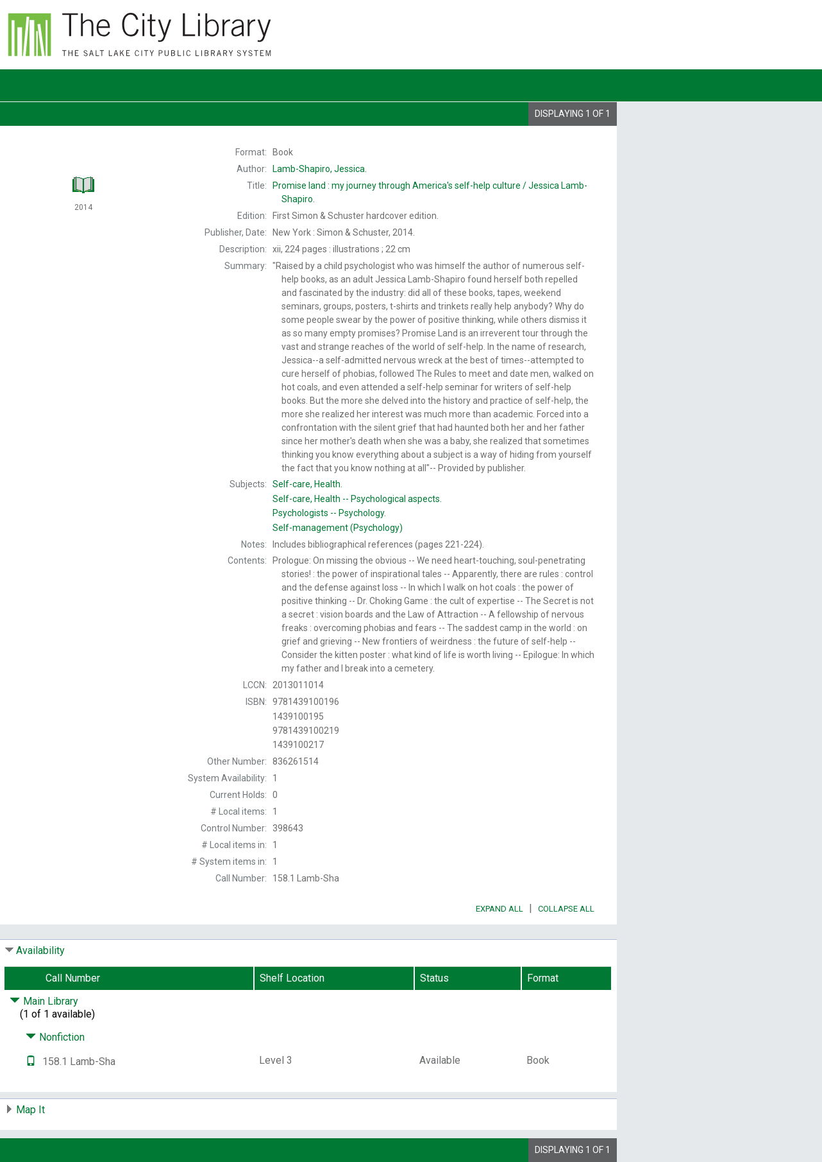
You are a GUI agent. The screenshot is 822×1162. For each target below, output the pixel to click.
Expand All (499, 909)
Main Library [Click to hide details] (44, 1001)
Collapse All (566, 909)
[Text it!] (31, 1061)
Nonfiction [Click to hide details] (55, 1037)
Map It (30, 1110)
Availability (40, 950)
